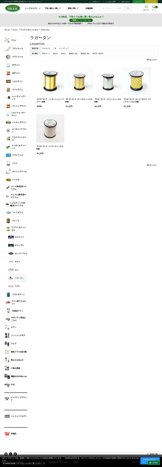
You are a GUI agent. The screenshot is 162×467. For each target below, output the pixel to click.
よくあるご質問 (111, 1)
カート (155, 8)
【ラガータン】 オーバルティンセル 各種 (78, 100)
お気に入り (146, 10)
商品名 (55, 53)
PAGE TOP (154, 454)
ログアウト (138, 1)
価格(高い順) (85, 53)
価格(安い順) (73, 53)
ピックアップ (64, 48)
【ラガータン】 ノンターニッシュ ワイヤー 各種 (50, 100)
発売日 (63, 53)
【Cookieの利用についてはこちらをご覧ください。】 (23, 463)
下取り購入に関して (53, 8)
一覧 (54, 48)
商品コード (46, 53)
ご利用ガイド (96, 1)
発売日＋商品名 (98, 53)
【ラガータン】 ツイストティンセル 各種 (49, 147)
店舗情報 (89, 8)
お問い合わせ (125, 1)
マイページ (151, 1)
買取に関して (73, 8)
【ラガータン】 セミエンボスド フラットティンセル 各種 (137, 100)
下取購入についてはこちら (81, 20)
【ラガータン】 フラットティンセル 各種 (107, 100)
